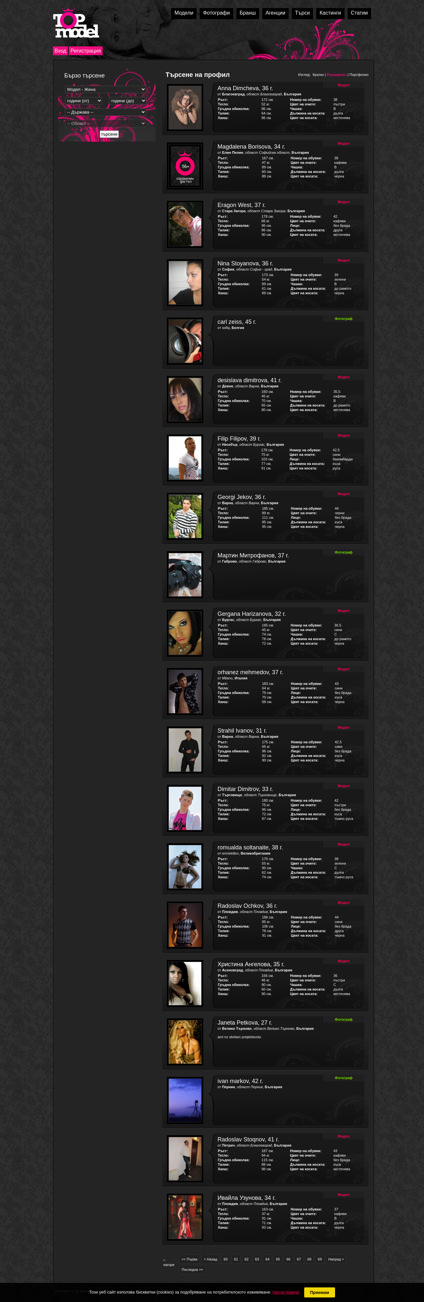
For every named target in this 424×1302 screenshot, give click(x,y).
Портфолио (358, 75)
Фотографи (216, 13)
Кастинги (330, 13)
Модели (183, 13)
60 (226, 1259)
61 (236, 1259)
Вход (60, 51)
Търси (302, 13)
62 (246, 1259)
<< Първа (189, 1259)
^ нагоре (168, 1263)
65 (278, 1259)
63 (257, 1259)
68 (309, 1259)
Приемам (319, 1292)
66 (288, 1259)
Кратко (318, 75)
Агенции (275, 13)
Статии (359, 13)
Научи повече (285, 1292)
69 (320, 1259)
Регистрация (85, 51)
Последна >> (192, 1270)
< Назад (210, 1259)
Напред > (336, 1259)
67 (299, 1259)
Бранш (248, 13)
